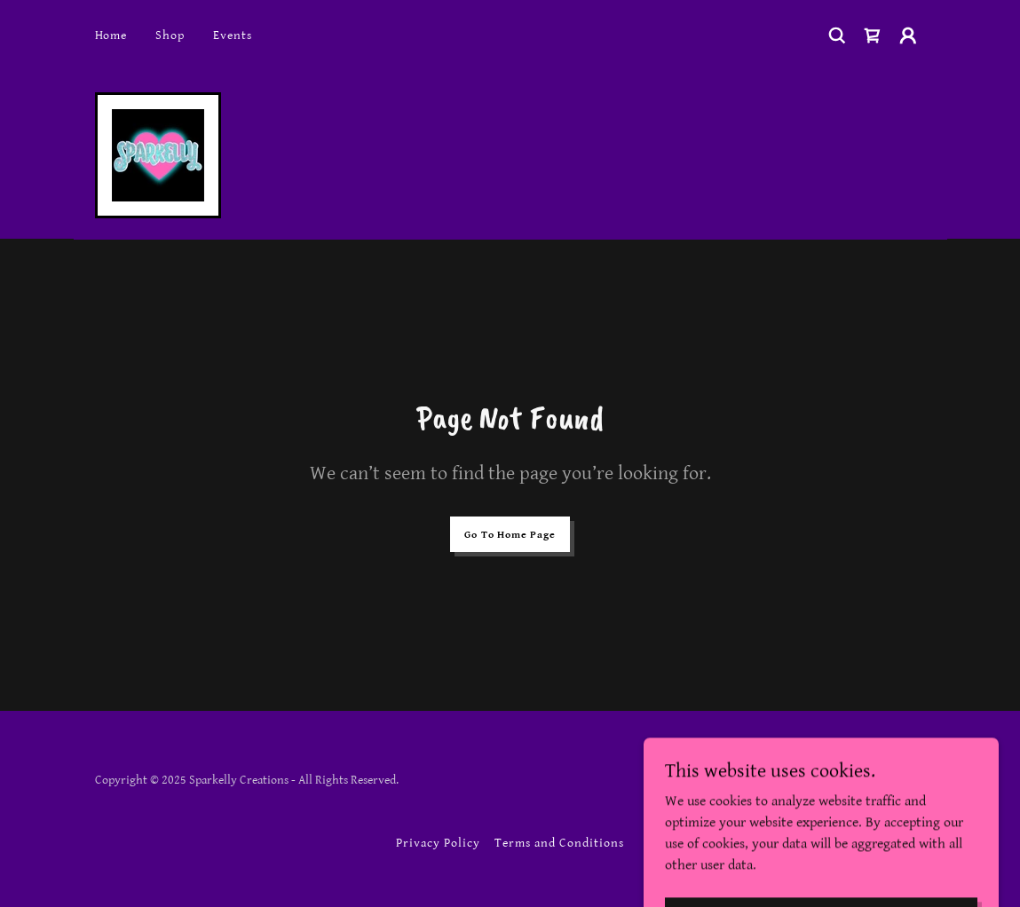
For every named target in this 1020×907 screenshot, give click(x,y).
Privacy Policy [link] (438, 843)
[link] (872, 35)
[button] (908, 35)
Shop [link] (170, 35)
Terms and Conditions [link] (559, 843)
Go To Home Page (510, 534)
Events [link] (232, 35)
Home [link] (111, 35)
